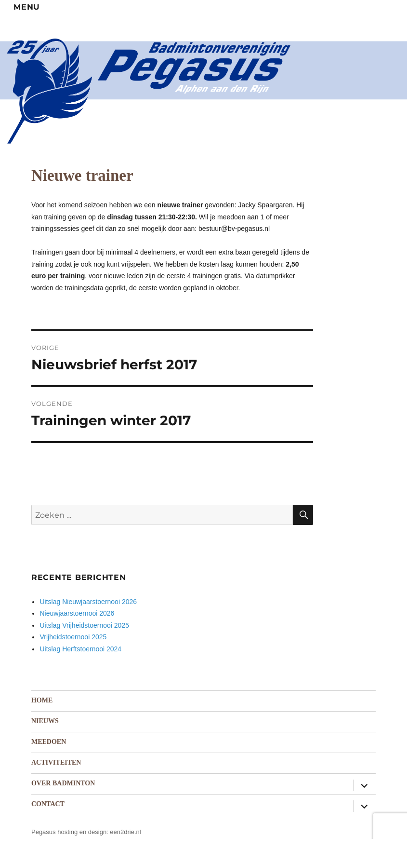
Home (42, 700)
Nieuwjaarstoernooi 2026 (76, 613)
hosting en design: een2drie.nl (99, 832)
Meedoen (48, 741)
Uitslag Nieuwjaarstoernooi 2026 (88, 602)
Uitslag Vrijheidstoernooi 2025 (84, 625)
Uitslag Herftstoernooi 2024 (80, 649)
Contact (48, 804)
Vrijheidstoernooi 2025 (72, 637)
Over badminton (63, 783)
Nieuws (45, 721)
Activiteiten (56, 762)
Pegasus (43, 832)
